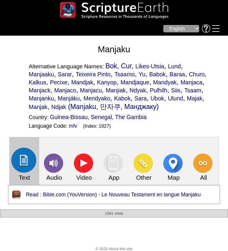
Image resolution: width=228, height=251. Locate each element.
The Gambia (131, 117)
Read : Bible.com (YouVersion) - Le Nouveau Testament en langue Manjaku (113, 195)
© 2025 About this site (114, 249)
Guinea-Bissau (69, 117)
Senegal (101, 117)
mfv (73, 126)
